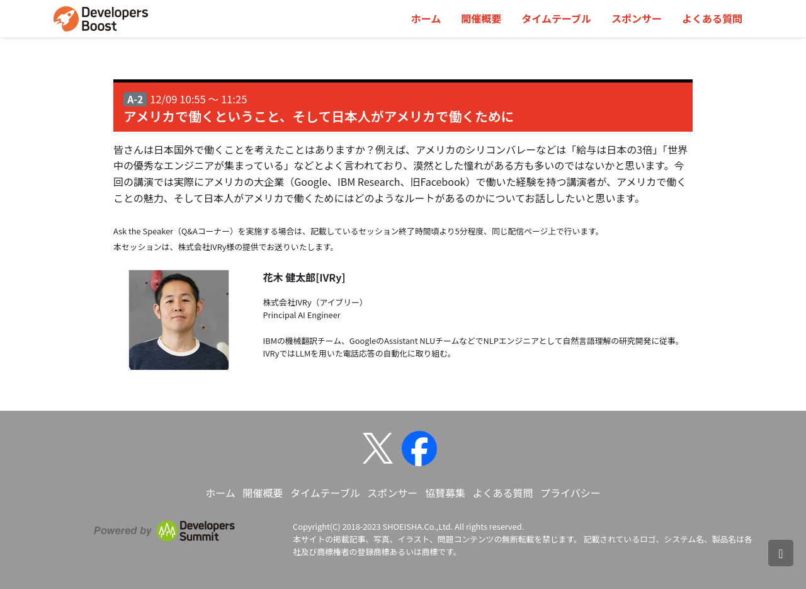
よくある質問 (712, 18)
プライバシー (570, 492)
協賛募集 (445, 492)
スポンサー (636, 18)
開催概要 (481, 18)
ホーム (426, 18)
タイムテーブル (556, 18)
